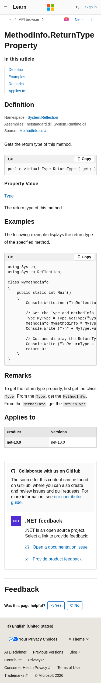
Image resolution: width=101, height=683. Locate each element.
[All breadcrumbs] (9, 19)
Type (9, 196)
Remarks (16, 84)
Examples (17, 77)
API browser (29, 19)
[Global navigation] (5, 7)
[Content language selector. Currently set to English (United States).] (30, 626)
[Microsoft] (50, 7)
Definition (16, 69)
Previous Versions (48, 652)
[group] (50, 313)
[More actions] (92, 19)
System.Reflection (43, 117)
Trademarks (14, 675)
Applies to (17, 91)
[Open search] (77, 7)
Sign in (91, 7)
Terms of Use (68, 667)
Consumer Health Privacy (25, 667)
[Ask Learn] (66, 19)
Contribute (13, 660)
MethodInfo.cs (31, 130)
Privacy (34, 660)
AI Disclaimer (15, 652)
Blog (73, 652)
